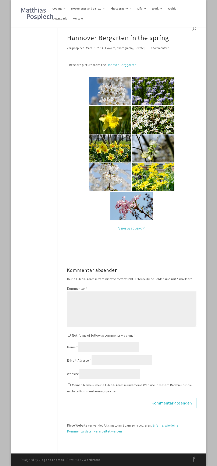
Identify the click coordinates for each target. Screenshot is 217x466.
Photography (119, 8)
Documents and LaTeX (86, 8)
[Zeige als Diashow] (132, 228)
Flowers (110, 48)
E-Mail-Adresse (79, 360)
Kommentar (77, 288)
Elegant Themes (51, 460)
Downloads (59, 18)
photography (125, 48)
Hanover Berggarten (121, 65)
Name (72, 347)
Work (155, 8)
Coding (57, 8)
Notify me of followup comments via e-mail (103, 335)
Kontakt (77, 18)
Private (139, 48)
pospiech (78, 48)
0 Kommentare (159, 48)
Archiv (172, 8)
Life (139, 8)
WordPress (92, 460)
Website (73, 374)
